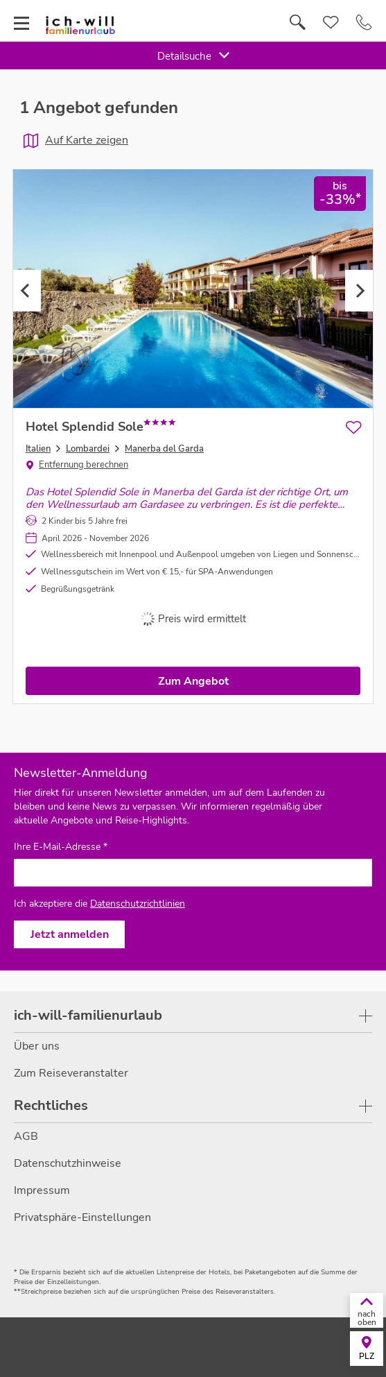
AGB (26, 1136)
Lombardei (87, 449)
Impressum (42, 1190)
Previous (27, 290)
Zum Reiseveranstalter (71, 1073)
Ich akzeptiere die (99, 903)
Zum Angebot (193, 681)
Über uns (37, 1046)
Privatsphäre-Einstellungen (82, 1217)
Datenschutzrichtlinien (137, 903)
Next (359, 290)
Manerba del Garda (164, 449)
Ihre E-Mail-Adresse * (60, 847)
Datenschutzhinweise (67, 1163)
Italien (38, 449)
